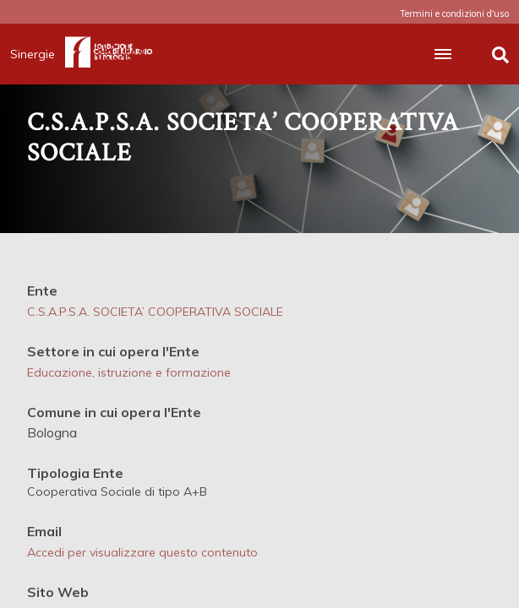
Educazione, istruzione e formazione (129, 372)
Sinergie (37, 54)
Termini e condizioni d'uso (454, 13)
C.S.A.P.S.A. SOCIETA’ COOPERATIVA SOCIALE (155, 311)
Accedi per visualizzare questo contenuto (142, 552)
